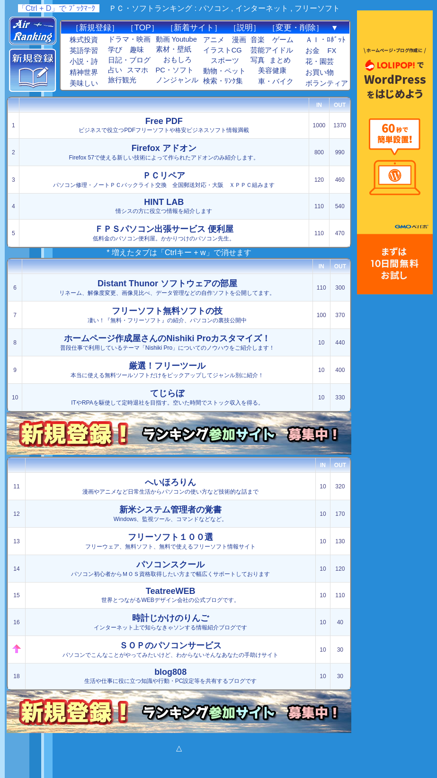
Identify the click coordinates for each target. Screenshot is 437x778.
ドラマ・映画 (129, 39)
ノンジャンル (177, 80)
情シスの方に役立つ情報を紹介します (164, 205)
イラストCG (222, 50)
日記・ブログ (129, 60)
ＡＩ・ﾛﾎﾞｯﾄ (325, 40)
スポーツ (225, 60)
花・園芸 (319, 61)
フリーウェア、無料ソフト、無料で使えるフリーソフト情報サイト (170, 541)
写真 (257, 60)
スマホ (137, 70)
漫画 (239, 40)
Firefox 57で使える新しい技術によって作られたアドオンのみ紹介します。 (164, 152)
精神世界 (84, 72)
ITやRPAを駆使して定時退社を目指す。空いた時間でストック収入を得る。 (167, 397)
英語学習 (84, 50)
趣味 (137, 49)
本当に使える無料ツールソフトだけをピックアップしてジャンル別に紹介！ (167, 370)
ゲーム (283, 40)
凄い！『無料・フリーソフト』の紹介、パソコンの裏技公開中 (167, 315)
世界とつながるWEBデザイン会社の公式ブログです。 (170, 594)
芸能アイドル (271, 50)
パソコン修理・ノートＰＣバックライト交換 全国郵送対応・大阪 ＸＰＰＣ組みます (164, 179)
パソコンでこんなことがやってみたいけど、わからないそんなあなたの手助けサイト (170, 649)
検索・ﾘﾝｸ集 (223, 81)
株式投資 (84, 40)
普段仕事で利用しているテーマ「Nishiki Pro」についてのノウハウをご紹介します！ (167, 342)
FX (331, 50)
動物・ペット (224, 71)
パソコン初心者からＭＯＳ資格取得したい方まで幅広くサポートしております (170, 568)
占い (115, 70)
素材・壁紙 (173, 49)
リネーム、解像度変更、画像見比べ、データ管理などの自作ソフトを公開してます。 (167, 287)
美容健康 (272, 70)
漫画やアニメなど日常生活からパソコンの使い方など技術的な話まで (170, 486)
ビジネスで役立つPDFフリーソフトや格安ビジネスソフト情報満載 (164, 124)
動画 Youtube (176, 39)
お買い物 (319, 72)
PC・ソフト (175, 70)
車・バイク (276, 81)
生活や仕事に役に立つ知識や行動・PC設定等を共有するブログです (170, 675)
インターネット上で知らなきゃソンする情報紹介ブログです (170, 622)
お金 (312, 50)
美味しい (84, 83)
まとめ (280, 60)
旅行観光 (122, 80)
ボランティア (326, 83)
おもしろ (177, 59)
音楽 (257, 40)
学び (115, 49)
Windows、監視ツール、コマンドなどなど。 (171, 513)
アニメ (213, 40)
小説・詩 (84, 61)
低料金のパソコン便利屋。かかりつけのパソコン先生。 (164, 233)
